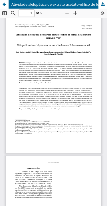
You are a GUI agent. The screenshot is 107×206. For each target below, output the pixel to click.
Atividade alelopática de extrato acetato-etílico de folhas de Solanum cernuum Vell (59, 4)
